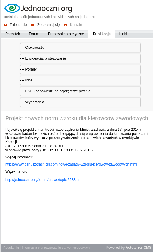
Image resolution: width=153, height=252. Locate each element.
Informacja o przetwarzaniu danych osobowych (56, 247)
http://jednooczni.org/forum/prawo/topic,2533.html (44, 180)
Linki (123, 34)
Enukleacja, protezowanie (46, 58)
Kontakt (76, 25)
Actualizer (134, 248)
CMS (148, 248)
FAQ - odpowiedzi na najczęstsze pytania (58, 91)
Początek (12, 34)
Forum (34, 34)
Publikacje (101, 34)
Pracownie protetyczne (66, 34)
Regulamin (11, 247)
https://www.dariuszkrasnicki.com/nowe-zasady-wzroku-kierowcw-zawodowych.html (71, 164)
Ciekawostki (35, 47)
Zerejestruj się (48, 25)
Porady (31, 69)
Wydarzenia (35, 102)
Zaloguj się (18, 25)
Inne (29, 80)
